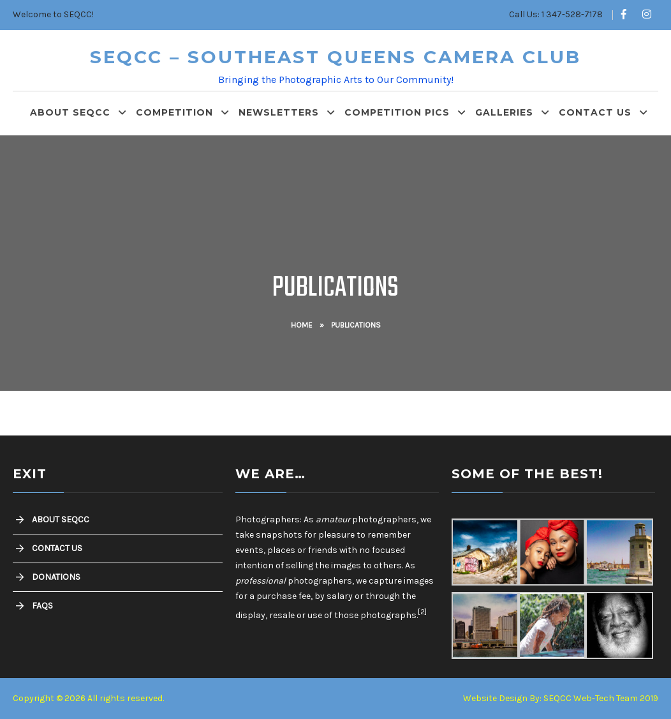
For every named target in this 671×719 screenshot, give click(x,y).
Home (302, 325)
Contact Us (595, 112)
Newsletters (279, 112)
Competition (174, 112)
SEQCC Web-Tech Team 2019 (600, 698)
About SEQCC (70, 112)
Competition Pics (397, 112)
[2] (422, 611)
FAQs (42, 605)
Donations (56, 576)
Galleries (504, 112)
